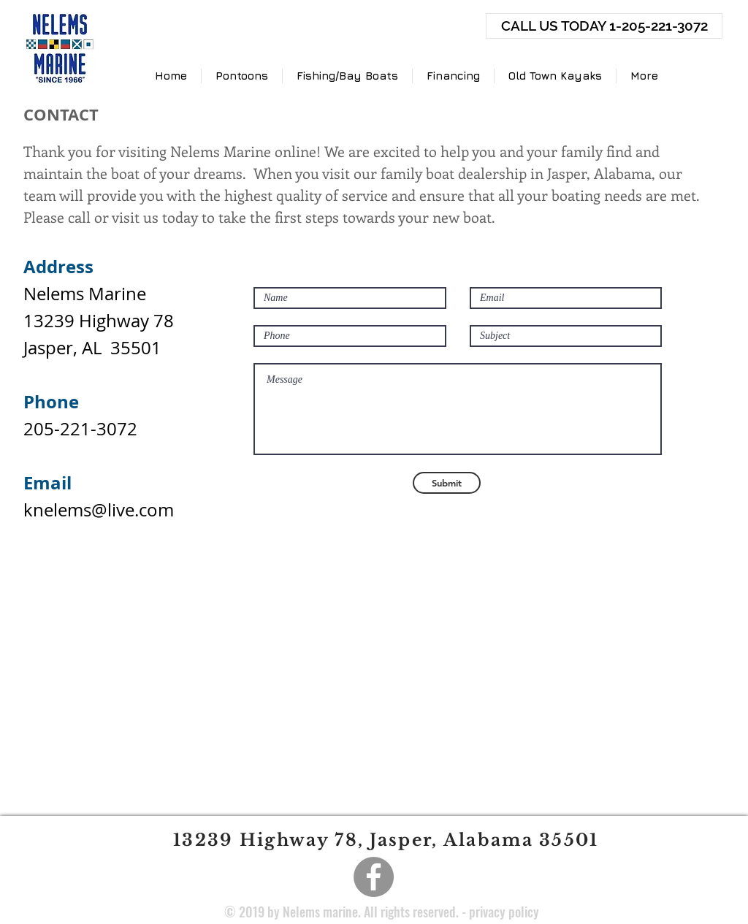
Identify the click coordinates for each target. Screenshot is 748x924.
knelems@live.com (98, 510)
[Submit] (447, 483)
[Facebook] (374, 877)
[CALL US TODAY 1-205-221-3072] (604, 26)
